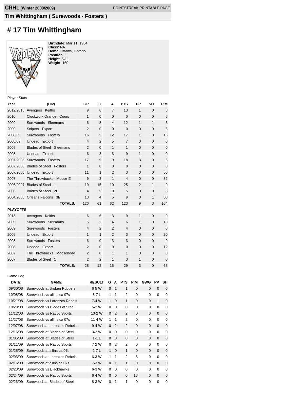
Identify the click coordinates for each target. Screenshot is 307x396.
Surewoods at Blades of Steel (50, 332)
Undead (34, 141)
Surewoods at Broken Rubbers (51, 288)
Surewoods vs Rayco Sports (49, 313)
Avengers (35, 110)
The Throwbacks (40, 179)
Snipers (33, 129)
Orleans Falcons (40, 197)
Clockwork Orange (42, 116)
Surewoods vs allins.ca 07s (48, 295)
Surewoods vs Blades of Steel (50, 307)
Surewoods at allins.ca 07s (48, 351)
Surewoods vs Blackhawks (48, 369)
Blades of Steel (39, 147)
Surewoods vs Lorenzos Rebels (52, 301)
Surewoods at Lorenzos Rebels (52, 326)
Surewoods (36, 123)
